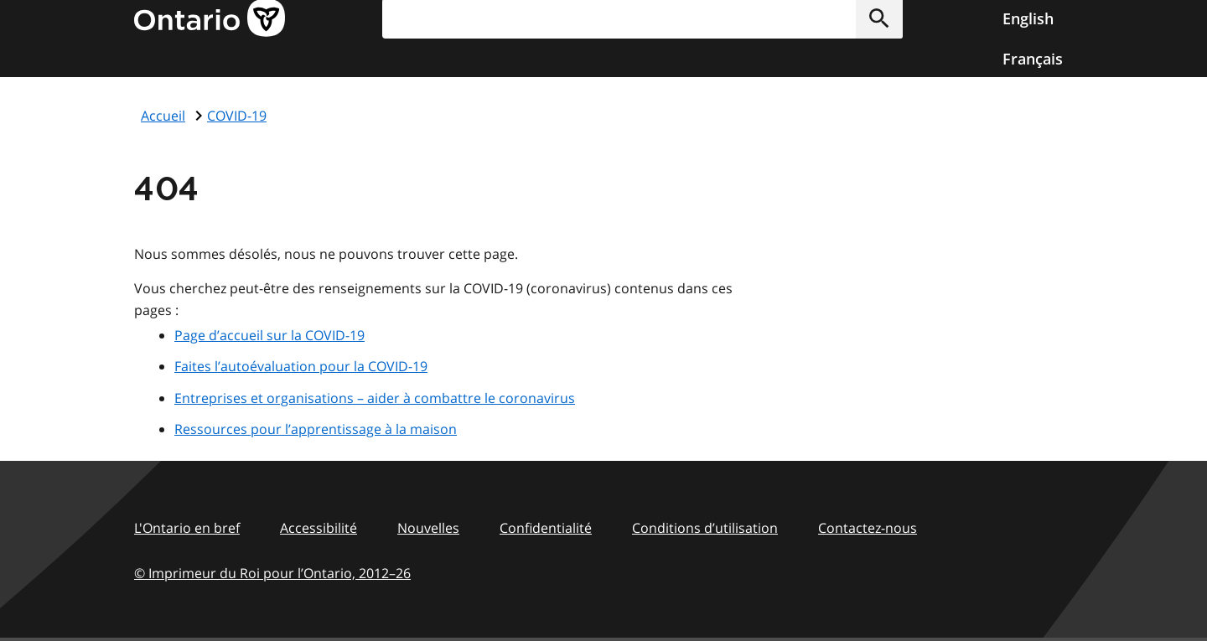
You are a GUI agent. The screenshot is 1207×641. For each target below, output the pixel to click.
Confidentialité (546, 528)
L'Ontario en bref (187, 528)
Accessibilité (318, 528)
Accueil (163, 115)
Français (1032, 59)
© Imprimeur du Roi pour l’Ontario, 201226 (272, 572)
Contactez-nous (867, 528)
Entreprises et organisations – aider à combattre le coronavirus (374, 398)
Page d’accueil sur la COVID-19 (269, 335)
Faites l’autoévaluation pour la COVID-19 (300, 366)
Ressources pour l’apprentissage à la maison (315, 429)
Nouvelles (428, 528)
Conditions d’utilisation (705, 528)
